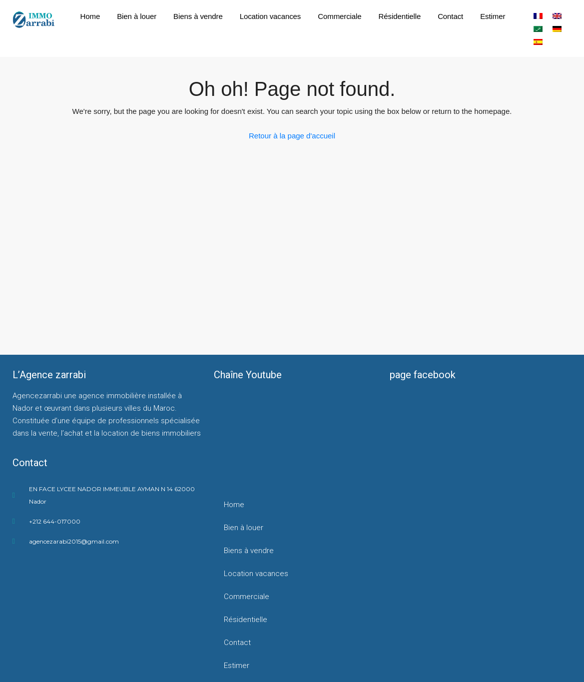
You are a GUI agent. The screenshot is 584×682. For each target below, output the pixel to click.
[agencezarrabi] (111, 600)
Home (90, 16)
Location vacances (270, 16)
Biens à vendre (198, 16)
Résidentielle (400, 16)
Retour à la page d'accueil (292, 135)
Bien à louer (136, 16)
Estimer (492, 16)
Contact (450, 16)
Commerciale (339, 16)
